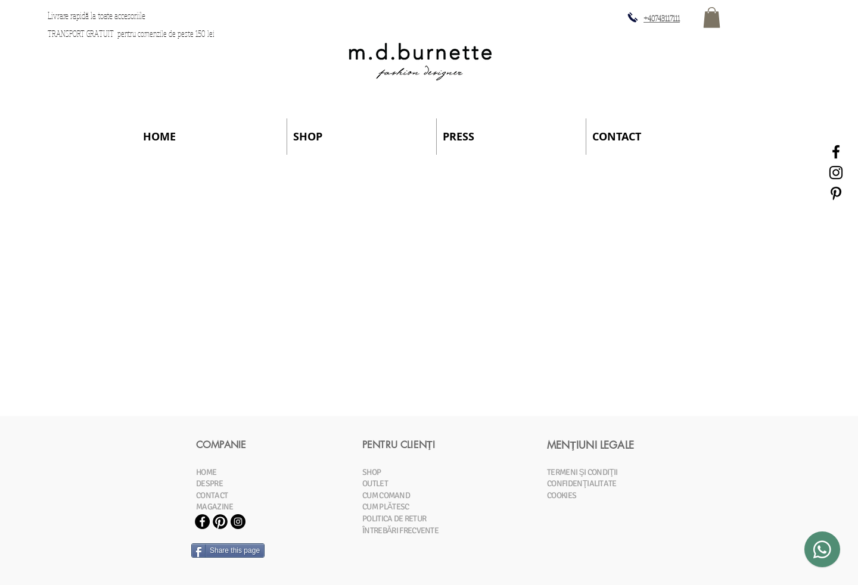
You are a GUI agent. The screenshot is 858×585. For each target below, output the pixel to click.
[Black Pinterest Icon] (836, 193)
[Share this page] (228, 550)
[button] (711, 17)
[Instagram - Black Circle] (238, 521)
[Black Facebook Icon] (836, 152)
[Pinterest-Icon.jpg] (220, 521)
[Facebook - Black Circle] (202, 521)
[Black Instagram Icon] (836, 173)
